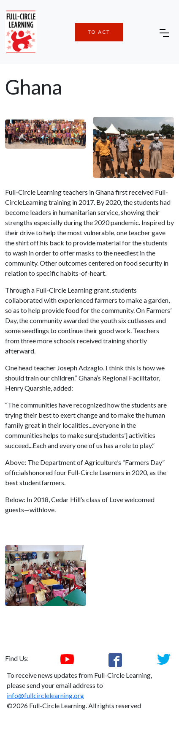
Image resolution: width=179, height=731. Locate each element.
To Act (99, 32)
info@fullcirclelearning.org (45, 695)
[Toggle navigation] (164, 32)
